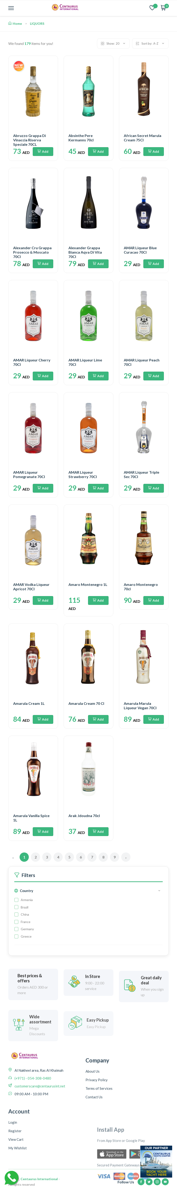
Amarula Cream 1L (29, 703)
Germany (27, 929)
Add (43, 151)
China (25, 914)
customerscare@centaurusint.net (39, 1110)
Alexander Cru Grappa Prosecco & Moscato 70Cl (32, 252)
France (25, 922)
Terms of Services (99, 1124)
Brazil (24, 907)
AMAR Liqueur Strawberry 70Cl (82, 474)
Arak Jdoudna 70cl (84, 815)
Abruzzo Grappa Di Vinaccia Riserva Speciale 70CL (29, 139)
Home (15, 23)
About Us (93, 1107)
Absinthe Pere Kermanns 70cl (81, 137)
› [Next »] (126, 857)
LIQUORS (37, 23)
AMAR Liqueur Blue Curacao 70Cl (140, 250)
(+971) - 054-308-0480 (32, 1102)
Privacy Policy (97, 1115)
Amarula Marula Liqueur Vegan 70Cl (140, 705)
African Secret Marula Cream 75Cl (142, 137)
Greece (26, 936)
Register (15, 1181)
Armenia (27, 900)
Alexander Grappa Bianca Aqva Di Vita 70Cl (85, 252)
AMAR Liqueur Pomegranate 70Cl (29, 474)
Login (12, 1173)
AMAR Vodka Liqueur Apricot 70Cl (31, 586)
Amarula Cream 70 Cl (86, 703)
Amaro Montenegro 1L (87, 584)
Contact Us (94, 1132)
